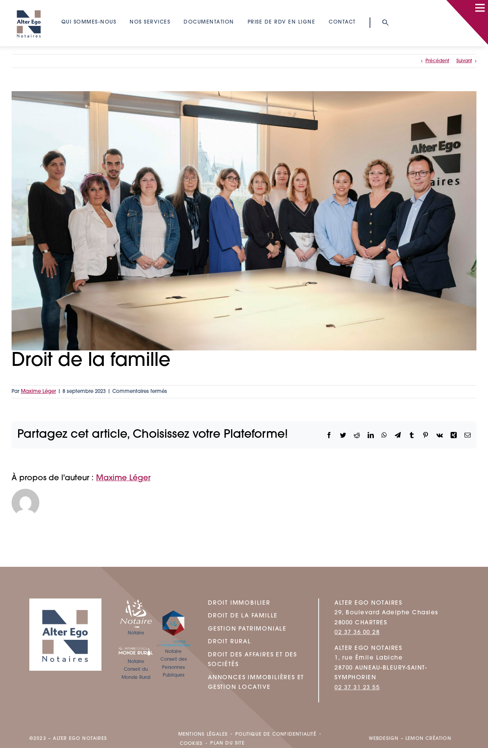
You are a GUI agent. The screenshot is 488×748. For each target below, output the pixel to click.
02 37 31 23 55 (357, 688)
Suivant (464, 61)
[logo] (29, 6)
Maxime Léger (38, 391)
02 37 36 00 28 (357, 633)
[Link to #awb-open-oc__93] (385, 22)
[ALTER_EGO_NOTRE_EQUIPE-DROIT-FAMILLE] (244, 220)
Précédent (437, 61)
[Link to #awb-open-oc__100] (480, 8)
